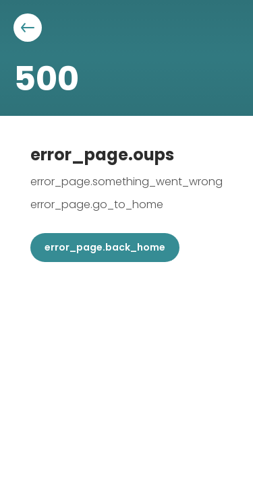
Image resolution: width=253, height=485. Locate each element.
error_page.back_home (105, 247)
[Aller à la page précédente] (27, 27)
